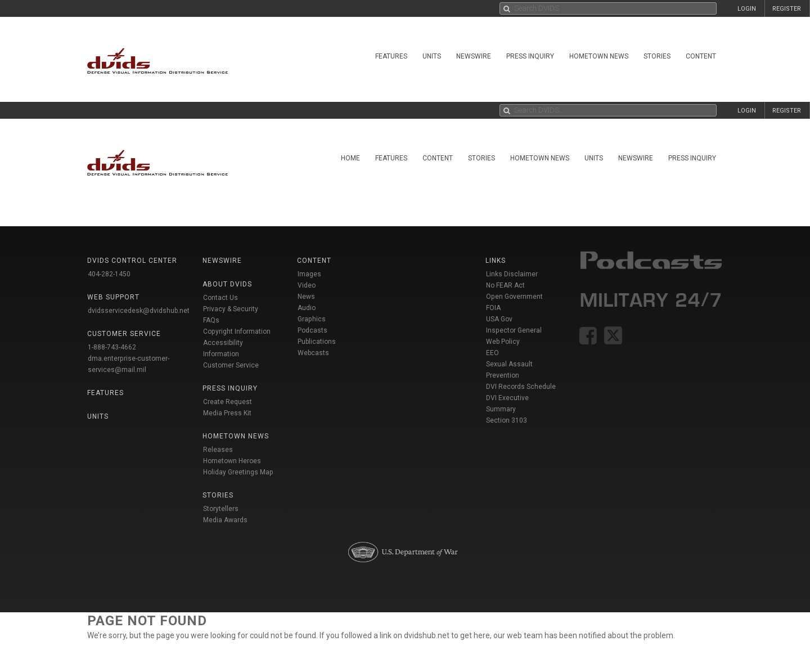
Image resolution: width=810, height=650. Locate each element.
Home (350, 158)
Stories (657, 56)
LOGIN (746, 8)
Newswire (473, 56)
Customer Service (231, 365)
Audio (307, 308)
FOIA (493, 308)
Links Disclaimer (512, 274)
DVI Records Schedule (521, 387)
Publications (317, 342)
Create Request (227, 402)
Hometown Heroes (232, 461)
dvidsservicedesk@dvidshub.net (139, 311)
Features (391, 56)
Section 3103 (506, 420)
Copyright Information (237, 331)
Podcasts (312, 330)
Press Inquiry (530, 56)
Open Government (514, 297)
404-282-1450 (109, 274)
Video (307, 285)
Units (431, 56)
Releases (218, 450)
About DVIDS (227, 284)
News (306, 297)
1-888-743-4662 (112, 347)
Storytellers (220, 509)
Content (701, 56)
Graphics (312, 319)
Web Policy (503, 342)
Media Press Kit (227, 413)
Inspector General (514, 330)
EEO (492, 353)
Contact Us (220, 298)
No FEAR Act (505, 285)
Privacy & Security (230, 309)
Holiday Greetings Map (238, 472)
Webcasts (313, 353)
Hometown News (598, 56)
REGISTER (786, 8)
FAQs (211, 320)
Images (309, 274)
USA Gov (499, 319)
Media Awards (225, 520)
